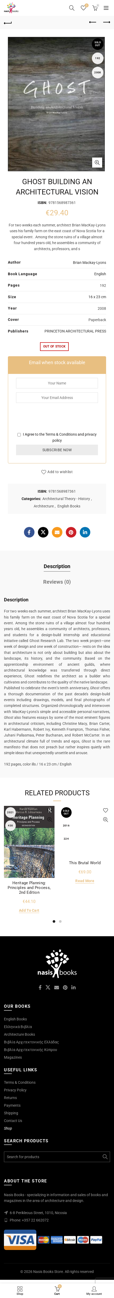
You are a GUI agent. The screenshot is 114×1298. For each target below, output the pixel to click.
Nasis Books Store (48, 1272)
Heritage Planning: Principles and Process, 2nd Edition (29, 888)
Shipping (11, 1113)
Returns (10, 1098)
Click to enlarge (97, 163)
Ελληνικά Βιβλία (18, 1027)
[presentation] (56, 421)
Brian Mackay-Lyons (89, 262)
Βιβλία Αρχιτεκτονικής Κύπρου (30, 1050)
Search (105, 1157)
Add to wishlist (60, 472)
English (100, 274)
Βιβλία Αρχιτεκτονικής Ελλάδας (31, 1042)
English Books (68, 506)
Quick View (49, 819)
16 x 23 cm (97, 297)
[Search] (72, 8)
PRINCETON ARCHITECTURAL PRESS (75, 331)
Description (57, 566)
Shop (8, 1128)
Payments (12, 1105)
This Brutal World (85, 862)
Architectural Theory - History (66, 499)
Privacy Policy (15, 1090)
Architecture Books (19, 1034)
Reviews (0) (57, 582)
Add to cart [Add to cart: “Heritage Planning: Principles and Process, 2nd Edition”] (29, 910)
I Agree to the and (57, 437)
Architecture (44, 506)
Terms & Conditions (61, 434)
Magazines (13, 1057)
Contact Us (13, 1121)
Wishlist (86, 5)
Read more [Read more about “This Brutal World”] (84, 881)
